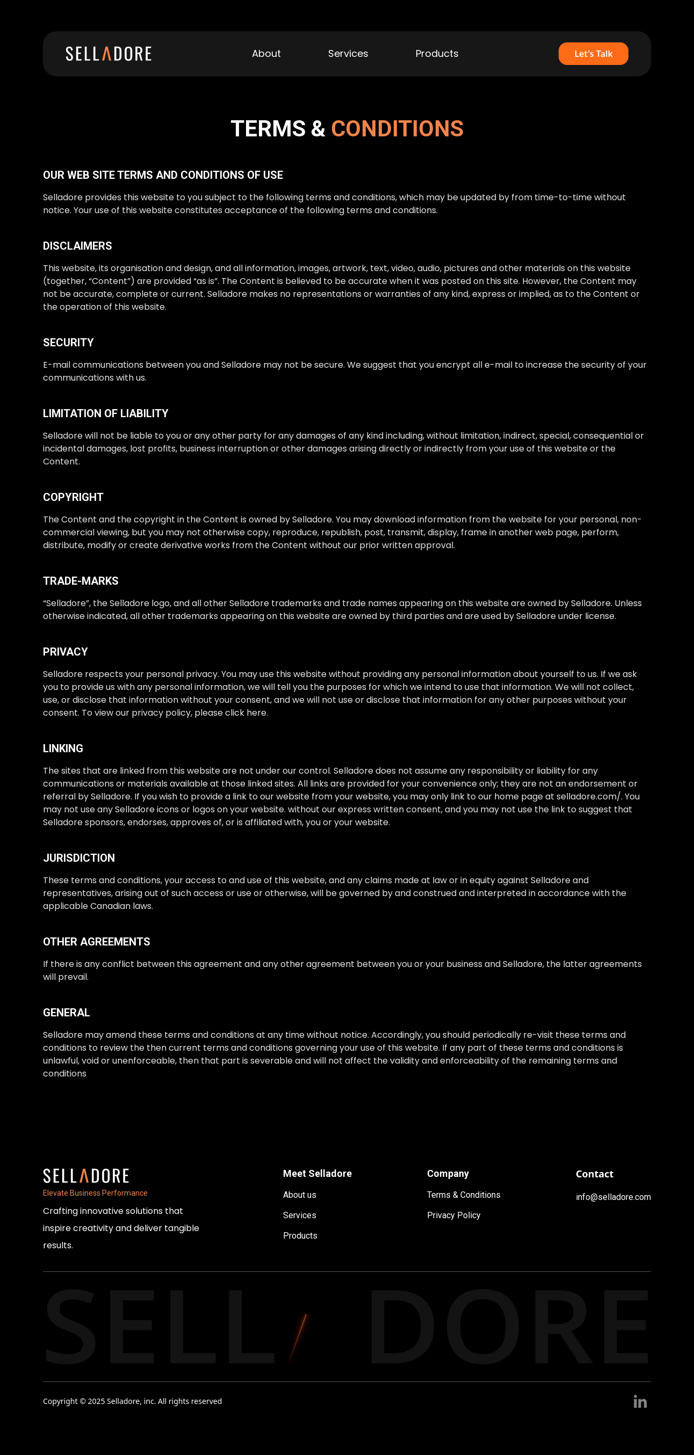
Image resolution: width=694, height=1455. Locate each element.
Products (300, 1236)
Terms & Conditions (464, 1195)
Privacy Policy (454, 1215)
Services (299, 1215)
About (266, 53)
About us (299, 1195)
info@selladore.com (613, 1197)
